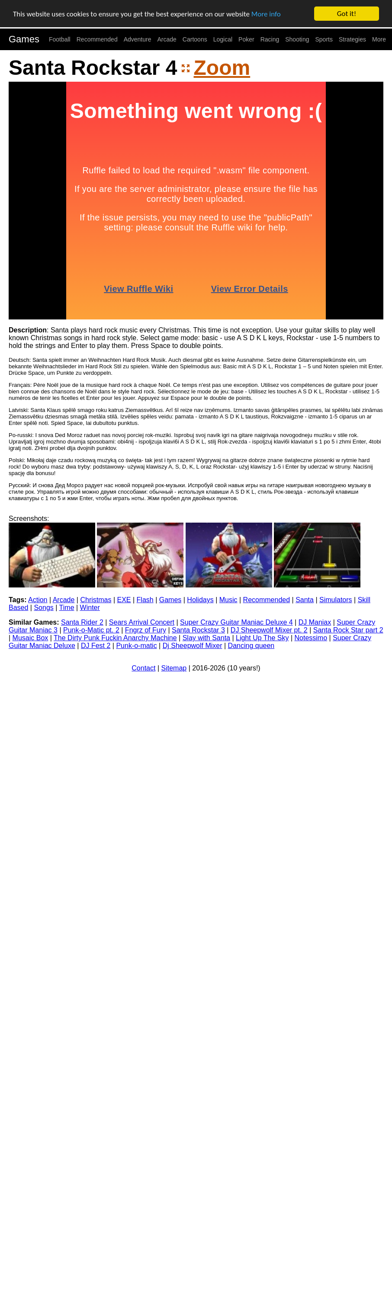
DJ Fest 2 (95, 645)
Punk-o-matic (136, 645)
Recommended (97, 39)
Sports (324, 39)
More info (266, 13)
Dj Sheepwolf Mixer (192, 645)
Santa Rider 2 (82, 622)
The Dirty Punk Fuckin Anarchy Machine (115, 637)
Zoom (222, 67)
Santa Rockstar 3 (198, 630)
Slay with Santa (206, 637)
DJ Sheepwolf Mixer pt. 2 (269, 630)
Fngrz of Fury (145, 630)
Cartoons (195, 39)
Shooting (297, 39)
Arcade (167, 39)
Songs (43, 607)
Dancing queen (251, 645)
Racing (270, 39)
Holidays (200, 599)
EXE (124, 599)
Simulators (335, 599)
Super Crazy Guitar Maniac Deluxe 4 (236, 622)
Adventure (137, 39)
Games (24, 39)
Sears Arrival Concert (141, 622)
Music (228, 599)
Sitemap (174, 668)
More (379, 39)
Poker (246, 39)
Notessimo (311, 637)
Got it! (346, 13)
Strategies (352, 39)
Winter (90, 607)
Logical (222, 39)
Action (37, 599)
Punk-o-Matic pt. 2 (91, 630)
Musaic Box (30, 637)
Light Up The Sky (262, 637)
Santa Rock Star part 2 (348, 630)
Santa (305, 599)
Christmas (95, 599)
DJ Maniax (315, 622)
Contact (143, 668)
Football (60, 39)
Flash (145, 599)
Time (66, 607)
